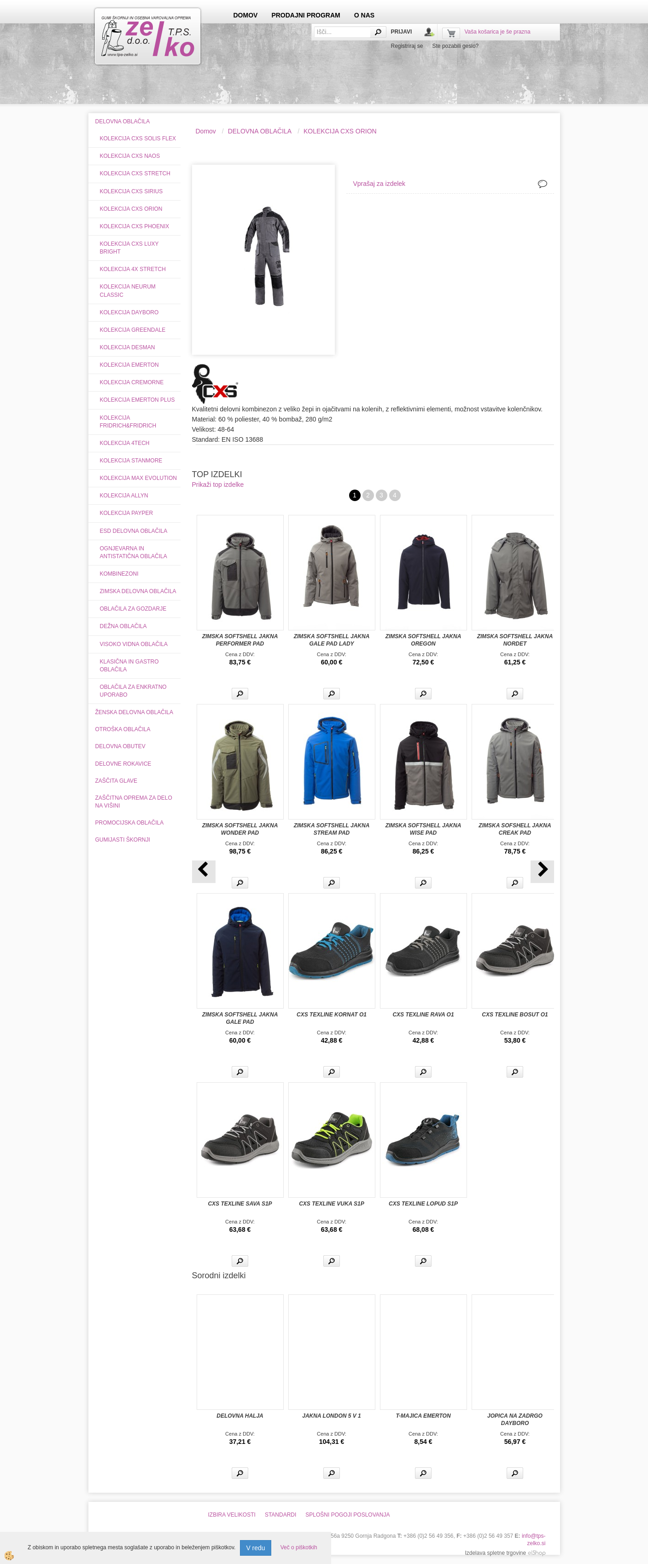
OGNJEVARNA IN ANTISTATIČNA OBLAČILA (133, 552)
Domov (206, 131)
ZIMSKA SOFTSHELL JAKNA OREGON (423, 640)
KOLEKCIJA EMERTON (129, 365)
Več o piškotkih (298, 1547)
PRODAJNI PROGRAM (305, 15)
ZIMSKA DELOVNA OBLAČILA (138, 591)
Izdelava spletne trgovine (495, 1553)
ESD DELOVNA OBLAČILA (134, 531)
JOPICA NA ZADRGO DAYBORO (515, 1419)
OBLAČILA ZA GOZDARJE (133, 609)
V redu (255, 1548)
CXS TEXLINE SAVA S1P (240, 1203)
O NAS (364, 15)
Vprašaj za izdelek (379, 183)
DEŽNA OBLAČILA (123, 626)
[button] (542, 871)
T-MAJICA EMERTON (423, 1416)
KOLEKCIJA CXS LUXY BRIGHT (129, 248)
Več (240, 693)
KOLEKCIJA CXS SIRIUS (131, 191)
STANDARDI (280, 1515)
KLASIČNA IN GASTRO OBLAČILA (129, 665)
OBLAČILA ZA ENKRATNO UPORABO (133, 691)
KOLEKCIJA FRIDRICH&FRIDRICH (128, 422)
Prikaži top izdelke (218, 484)
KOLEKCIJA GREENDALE (133, 330)
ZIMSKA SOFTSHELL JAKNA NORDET (515, 640)
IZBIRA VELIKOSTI (232, 1515)
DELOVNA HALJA (239, 1416)
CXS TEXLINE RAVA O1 (423, 1014)
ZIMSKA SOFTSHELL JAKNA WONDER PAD (240, 829)
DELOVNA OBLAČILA (260, 131)
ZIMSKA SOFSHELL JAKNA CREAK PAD (515, 829)
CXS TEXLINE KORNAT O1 (332, 1014)
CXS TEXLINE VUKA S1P (331, 1203)
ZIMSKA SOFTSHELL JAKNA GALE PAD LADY (332, 640)
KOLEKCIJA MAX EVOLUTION (138, 478)
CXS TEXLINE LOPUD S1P (423, 1203)
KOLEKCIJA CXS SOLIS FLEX (138, 138)
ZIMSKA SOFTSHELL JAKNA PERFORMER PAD (240, 640)
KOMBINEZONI (119, 574)
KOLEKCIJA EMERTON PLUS (137, 400)
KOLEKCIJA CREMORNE (132, 382)
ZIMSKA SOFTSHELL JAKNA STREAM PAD (332, 829)
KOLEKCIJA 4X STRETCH (133, 269)
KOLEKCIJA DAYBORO (129, 312)
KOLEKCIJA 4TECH (125, 443)
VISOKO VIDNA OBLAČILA (134, 644)
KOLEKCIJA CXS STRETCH (135, 173)
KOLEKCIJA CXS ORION (131, 209)
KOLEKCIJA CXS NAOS (130, 156)
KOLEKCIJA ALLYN (124, 495)
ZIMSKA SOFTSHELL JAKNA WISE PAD (423, 829)
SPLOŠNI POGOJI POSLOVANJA (347, 1515)
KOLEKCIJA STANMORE (131, 460)
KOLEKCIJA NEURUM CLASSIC (128, 290)
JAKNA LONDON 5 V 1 (331, 1416)
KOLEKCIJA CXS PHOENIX (134, 226)
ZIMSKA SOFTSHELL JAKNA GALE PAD (240, 1018)
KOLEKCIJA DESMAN (127, 347)
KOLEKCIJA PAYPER (126, 513)
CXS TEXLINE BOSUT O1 (515, 1014)
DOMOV (246, 15)
